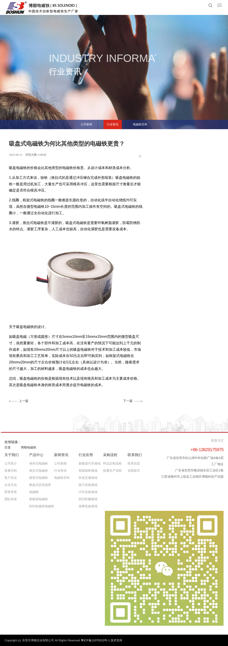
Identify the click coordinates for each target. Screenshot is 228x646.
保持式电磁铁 (38, 463)
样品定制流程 (112, 463)
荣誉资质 (10, 492)
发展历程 (10, 470)
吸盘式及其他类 (40, 485)
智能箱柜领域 (88, 470)
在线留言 (134, 470)
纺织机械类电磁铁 (41, 506)
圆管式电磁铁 (38, 477)
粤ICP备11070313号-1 (96, 640)
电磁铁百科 (143, 123)
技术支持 (116, 640)
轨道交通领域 (88, 477)
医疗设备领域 (88, 485)
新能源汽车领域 (89, 463)
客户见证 (10, 477)
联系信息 (134, 463)
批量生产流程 (112, 470)
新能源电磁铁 (38, 499)
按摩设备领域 (88, 506)
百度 (7, 447)
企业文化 (10, 485)
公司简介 (10, 463)
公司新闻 (83, 123)
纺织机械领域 (88, 499)
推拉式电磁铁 (38, 470)
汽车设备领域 (88, 492)
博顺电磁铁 (28, 447)
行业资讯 (112, 123)
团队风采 (10, 499)
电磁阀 (34, 492)
